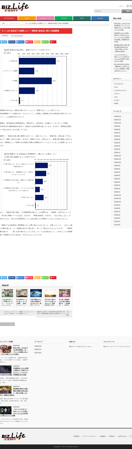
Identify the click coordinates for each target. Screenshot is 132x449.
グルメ (27, 18)
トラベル (63, 18)
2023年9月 (117, 126)
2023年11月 (117, 119)
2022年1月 (117, 191)
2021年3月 (117, 224)
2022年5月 (117, 178)
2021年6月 (117, 214)
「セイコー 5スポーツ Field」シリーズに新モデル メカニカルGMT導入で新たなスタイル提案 (14, 412)
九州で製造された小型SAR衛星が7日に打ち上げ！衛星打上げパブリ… (35, 302)
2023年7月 (117, 132)
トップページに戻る (7, 324)
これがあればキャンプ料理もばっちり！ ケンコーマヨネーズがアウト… (7, 303)
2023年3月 (117, 145)
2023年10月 (117, 122)
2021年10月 (117, 201)
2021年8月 (117, 208)
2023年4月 (117, 142)
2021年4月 (117, 221)
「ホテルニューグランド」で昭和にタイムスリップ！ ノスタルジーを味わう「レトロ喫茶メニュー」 (19, 312)
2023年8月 (117, 129)
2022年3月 (117, 185)
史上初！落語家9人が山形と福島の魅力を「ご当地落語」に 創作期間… (64, 303)
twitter (130, 6)
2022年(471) (37, 349)
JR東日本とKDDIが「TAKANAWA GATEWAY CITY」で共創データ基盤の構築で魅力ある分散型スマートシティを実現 (53, 313)
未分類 (116, 103)
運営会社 (112, 436)
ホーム (122, 6)
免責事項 (103, 436)
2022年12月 (117, 155)
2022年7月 (117, 172)
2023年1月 (117, 152)
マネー (82, 18)
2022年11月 (117, 159)
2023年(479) (37, 346)
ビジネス (100, 18)
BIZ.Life (64, 447)
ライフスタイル (9, 18)
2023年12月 (117, 116)
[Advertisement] (36, 257)
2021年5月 (117, 218)
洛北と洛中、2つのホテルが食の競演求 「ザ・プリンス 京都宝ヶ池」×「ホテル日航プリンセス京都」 (14, 351)
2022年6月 (117, 175)
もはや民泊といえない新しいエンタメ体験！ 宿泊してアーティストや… (21, 303)
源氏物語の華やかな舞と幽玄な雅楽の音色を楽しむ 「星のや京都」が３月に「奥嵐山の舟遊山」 (14, 392)
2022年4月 (117, 182)
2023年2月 (117, 149)
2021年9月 (117, 205)
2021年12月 (117, 195)
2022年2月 (117, 188)
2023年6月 (117, 136)
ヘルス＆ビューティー (45, 18)
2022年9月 (117, 165)
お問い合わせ (122, 436)
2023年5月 (117, 139)
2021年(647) (37, 352)
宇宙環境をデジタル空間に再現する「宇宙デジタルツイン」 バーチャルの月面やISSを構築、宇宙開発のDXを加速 (122, 37)
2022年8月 (117, 168)
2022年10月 (117, 162)
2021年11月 (117, 198)
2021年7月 (117, 211)
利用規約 (76, 436)
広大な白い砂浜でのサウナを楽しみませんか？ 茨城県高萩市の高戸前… (50, 303)
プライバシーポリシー (90, 436)
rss (127, 6)
